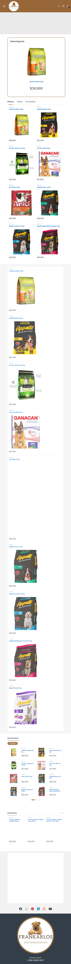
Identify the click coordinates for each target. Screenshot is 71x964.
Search (59, 6)
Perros (10, 102)
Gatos (19, 102)
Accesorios (30, 102)
